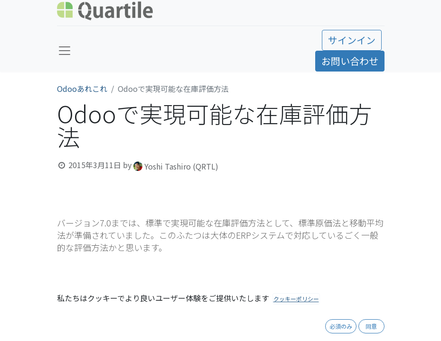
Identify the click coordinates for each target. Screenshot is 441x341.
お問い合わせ (349, 61)
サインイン (351, 40)
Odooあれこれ (82, 88)
